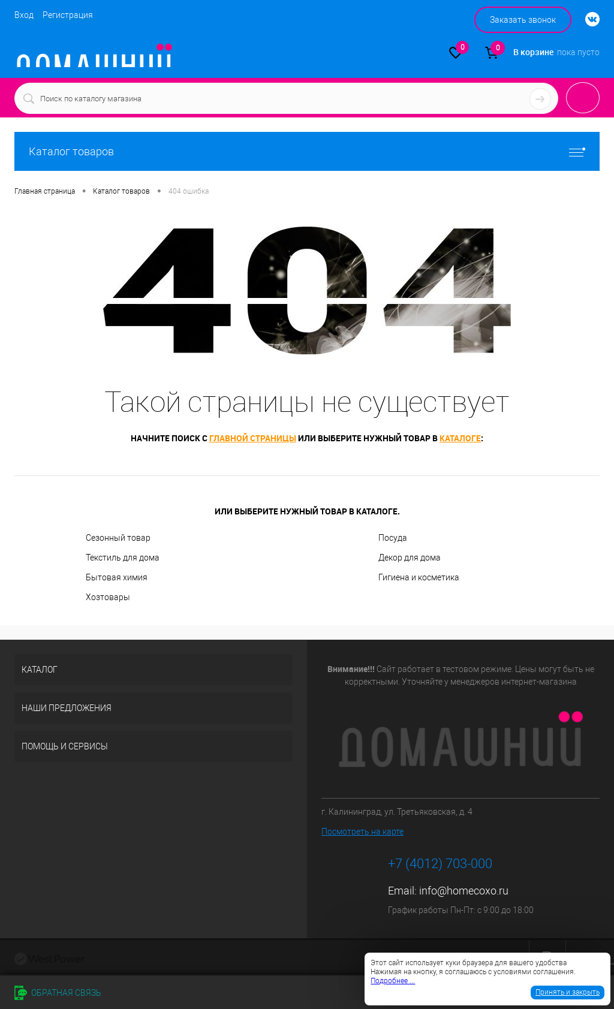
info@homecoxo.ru (463, 890)
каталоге (460, 438)
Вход (24, 15)
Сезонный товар (118, 538)
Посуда (392, 538)
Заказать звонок (523, 20)
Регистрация (68, 15)
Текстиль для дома (122, 557)
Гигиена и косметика (418, 577)
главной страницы (252, 438)
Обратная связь (57, 993)
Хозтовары (108, 597)
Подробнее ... (393, 981)
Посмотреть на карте (362, 831)
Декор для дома (409, 557)
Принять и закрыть (567, 992)
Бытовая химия (117, 577)
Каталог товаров (307, 151)
